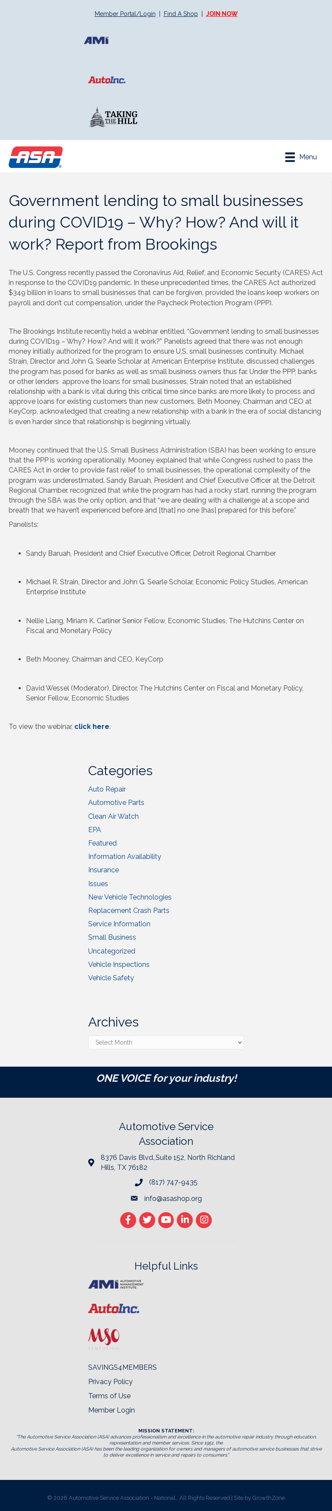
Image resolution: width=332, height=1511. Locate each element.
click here (91, 726)
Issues (98, 884)
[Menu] (301, 157)
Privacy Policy (110, 1382)
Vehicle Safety (111, 978)
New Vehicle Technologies (130, 897)
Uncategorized (111, 951)
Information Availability (124, 856)
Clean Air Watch (113, 816)
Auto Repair (107, 789)
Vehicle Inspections (119, 964)
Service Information (119, 924)
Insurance (103, 870)
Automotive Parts (116, 802)
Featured (102, 843)
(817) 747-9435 (173, 1182)
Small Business (112, 937)
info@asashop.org (173, 1198)
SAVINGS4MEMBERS (122, 1367)
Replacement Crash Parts (128, 910)
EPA (94, 830)
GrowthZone (268, 1498)
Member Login (111, 1410)
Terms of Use (109, 1396)
